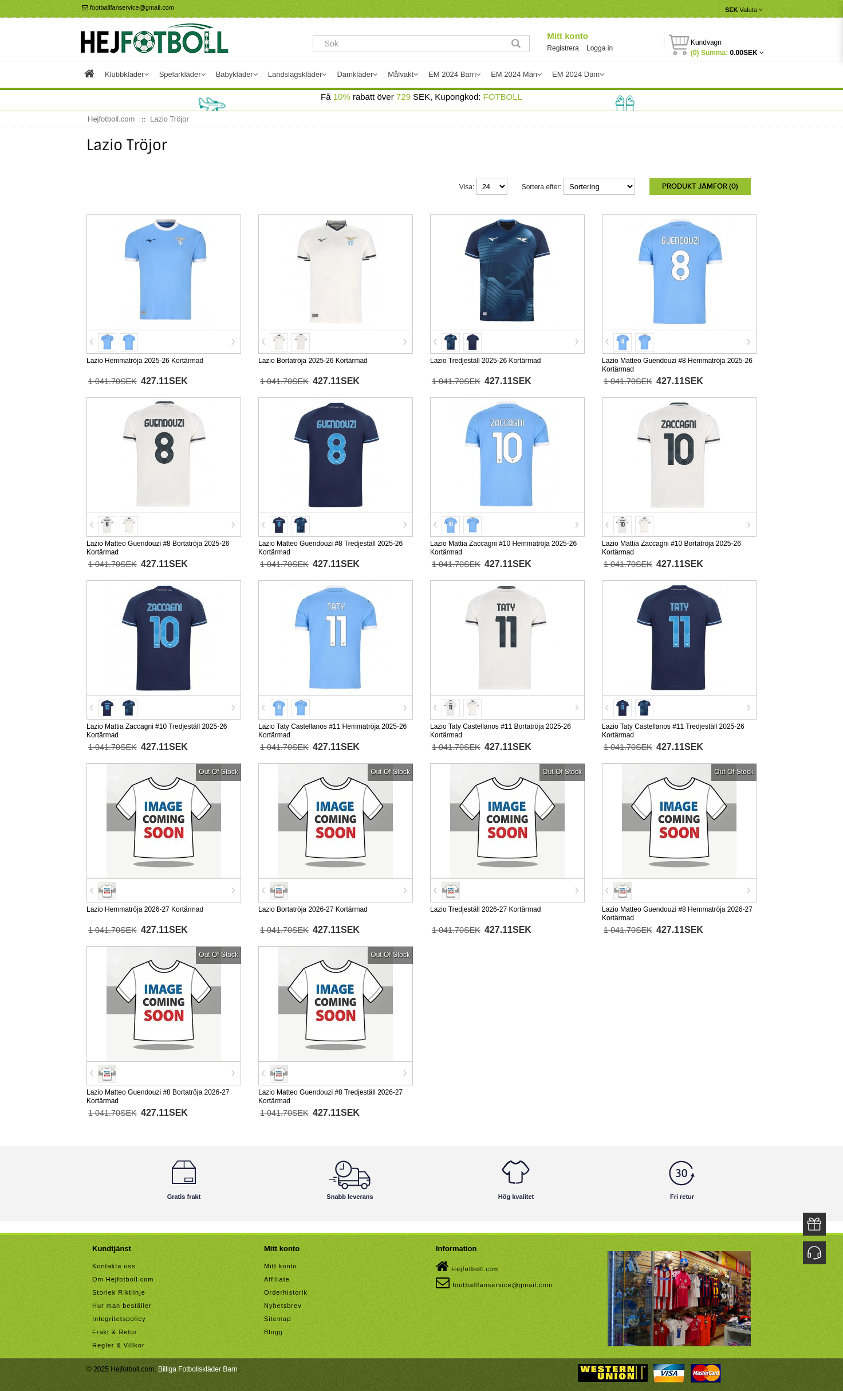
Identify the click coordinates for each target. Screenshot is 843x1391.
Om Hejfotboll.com (122, 1276)
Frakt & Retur (114, 1329)
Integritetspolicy (118, 1316)
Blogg (273, 1329)
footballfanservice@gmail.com (128, 7)
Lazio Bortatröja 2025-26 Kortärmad (313, 358)
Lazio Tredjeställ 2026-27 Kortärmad (485, 907)
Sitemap (277, 1316)
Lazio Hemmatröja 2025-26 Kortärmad (144, 358)
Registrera (562, 48)
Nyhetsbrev (283, 1303)
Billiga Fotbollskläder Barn (198, 1367)
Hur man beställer (122, 1303)
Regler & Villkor (118, 1342)
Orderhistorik (286, 1290)
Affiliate (277, 1276)
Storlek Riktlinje (118, 1290)
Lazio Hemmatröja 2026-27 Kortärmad (144, 907)
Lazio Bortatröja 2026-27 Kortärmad (313, 907)
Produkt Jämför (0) (700, 186)
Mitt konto (567, 36)
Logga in (599, 48)
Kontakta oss (114, 1263)
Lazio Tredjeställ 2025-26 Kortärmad (485, 358)
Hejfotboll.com (467, 1264)
